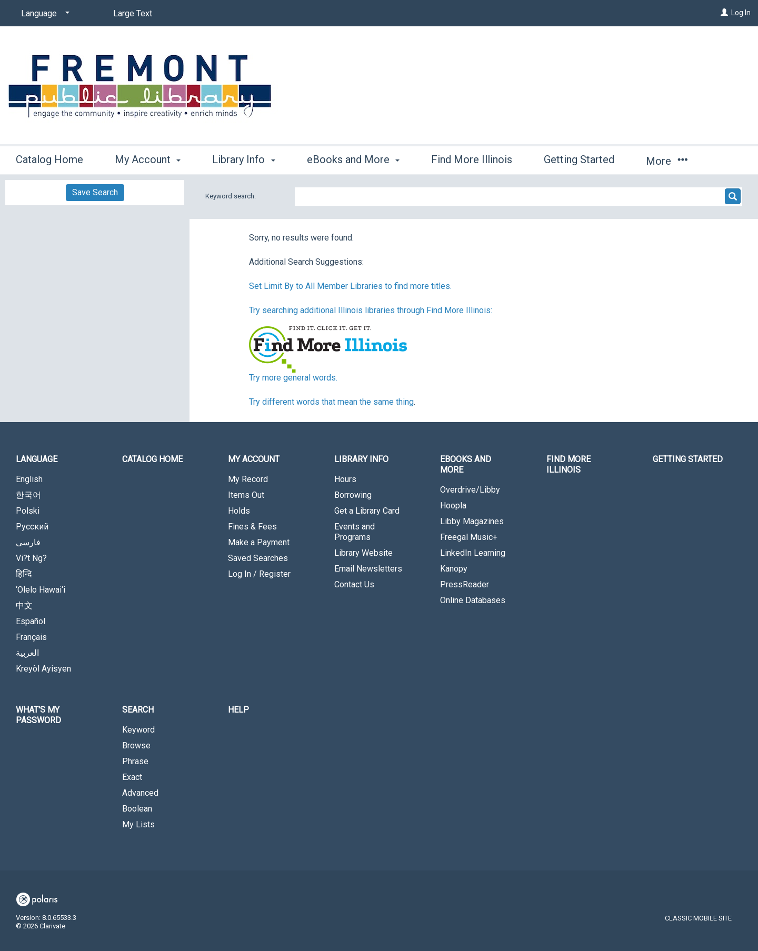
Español (30, 621)
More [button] (666, 161)
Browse (136, 745)
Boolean (137, 809)
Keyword (138, 730)
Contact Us (354, 584)
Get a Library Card (367, 511)
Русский (32, 527)
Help (238, 710)
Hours (345, 479)
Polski (27, 511)
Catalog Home (49, 159)
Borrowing (353, 495)
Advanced (140, 793)
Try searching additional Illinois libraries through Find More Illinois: (370, 310)
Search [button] (138, 710)
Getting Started (579, 159)
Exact (132, 777)
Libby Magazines (472, 521)
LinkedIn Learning (472, 553)
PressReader (464, 584)
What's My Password (38, 715)
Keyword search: (231, 196)
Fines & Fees (252, 527)
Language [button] (36, 459)
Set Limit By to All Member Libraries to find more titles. (350, 286)
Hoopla (453, 505)
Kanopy (453, 569)
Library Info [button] (243, 159)
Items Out (246, 495)
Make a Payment (259, 542)
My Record (248, 479)
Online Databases (472, 600)
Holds (239, 511)
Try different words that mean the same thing (331, 402)
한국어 (28, 495)
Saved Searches (258, 558)
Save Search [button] (95, 192)
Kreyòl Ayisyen (43, 669)
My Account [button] (148, 159)
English (29, 479)
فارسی (28, 542)
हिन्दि (24, 574)
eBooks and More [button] (353, 159)
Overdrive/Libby (470, 490)
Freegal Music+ (468, 537)
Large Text (132, 13)
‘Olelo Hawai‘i (40, 590)
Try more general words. (293, 378)
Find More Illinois (471, 159)
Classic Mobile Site (698, 918)
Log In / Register (259, 574)
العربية (27, 653)
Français (31, 637)
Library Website (363, 553)
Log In (741, 12)
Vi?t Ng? (31, 558)
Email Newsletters (368, 569)
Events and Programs (354, 532)
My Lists (138, 824)
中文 (24, 605)
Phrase (135, 761)
